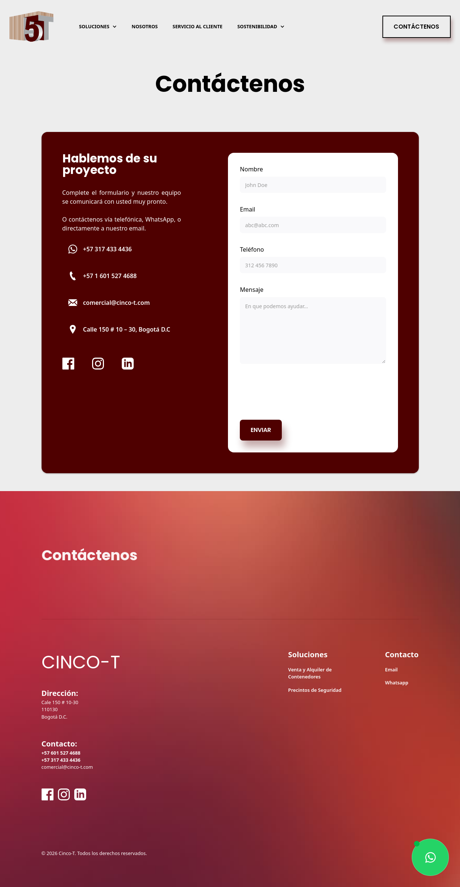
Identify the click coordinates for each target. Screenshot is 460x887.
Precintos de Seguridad (315, 690)
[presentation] (296, 390)
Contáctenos (416, 26)
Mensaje (251, 290)
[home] (31, 26)
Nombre (251, 169)
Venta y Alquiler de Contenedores (310, 673)
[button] (98, 27)
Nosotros (145, 26)
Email (247, 209)
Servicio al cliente (197, 26)
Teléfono (252, 249)
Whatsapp (396, 682)
